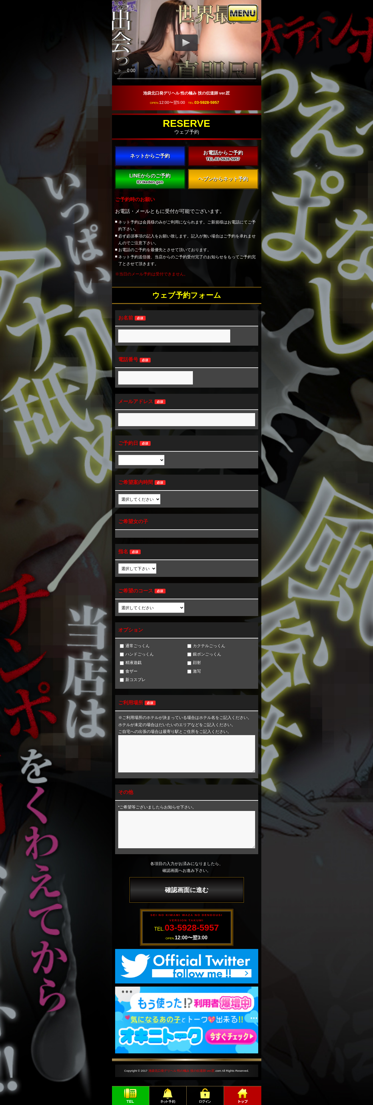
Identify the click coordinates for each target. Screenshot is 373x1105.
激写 (194, 671)
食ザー (129, 671)
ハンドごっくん (137, 654)
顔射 (194, 662)
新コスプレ (133, 679)
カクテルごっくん (206, 645)
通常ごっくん (135, 645)
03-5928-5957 (206, 102)
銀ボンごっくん (204, 654)
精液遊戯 (131, 662)
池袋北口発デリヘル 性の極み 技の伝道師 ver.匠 (181, 1070)
